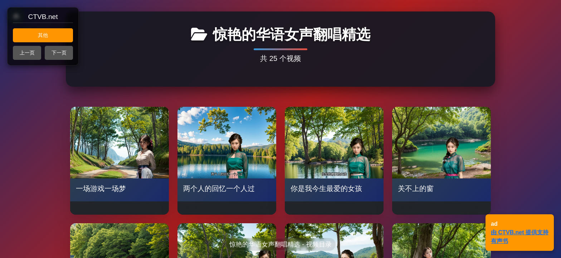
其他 (43, 35)
